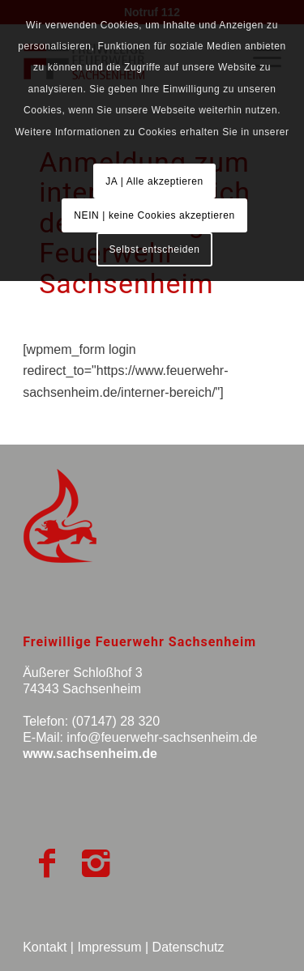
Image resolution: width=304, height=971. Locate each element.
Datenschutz (188, 947)
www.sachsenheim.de (90, 753)
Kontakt (44, 947)
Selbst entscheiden (154, 249)
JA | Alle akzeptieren (154, 181)
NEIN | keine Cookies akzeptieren (154, 215)
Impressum (109, 947)
